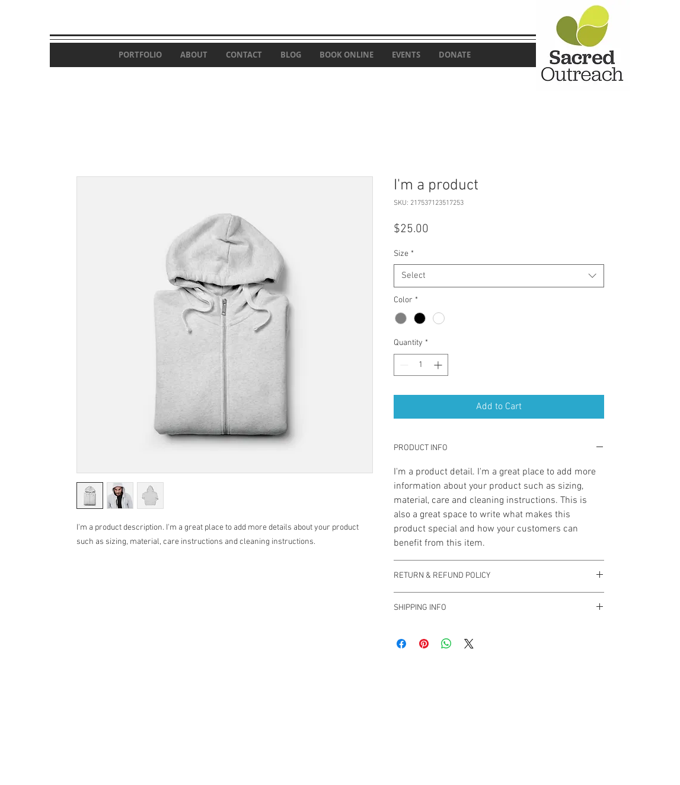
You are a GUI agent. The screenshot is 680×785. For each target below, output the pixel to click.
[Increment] (439, 364)
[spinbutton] (421, 364)
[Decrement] (402, 364)
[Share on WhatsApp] (446, 644)
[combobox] (499, 275)
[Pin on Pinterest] (424, 644)
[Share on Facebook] (401, 644)
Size (404, 254)
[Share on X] (469, 644)
